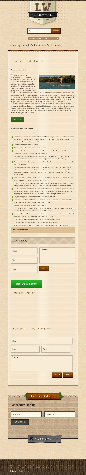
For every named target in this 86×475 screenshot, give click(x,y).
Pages (20, 45)
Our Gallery (60, 465)
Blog (18, 465)
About (12, 465)
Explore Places (48, 465)
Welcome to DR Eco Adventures (38, 468)
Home (11, 45)
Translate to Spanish (26, 283)
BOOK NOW (27, 465)
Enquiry (42, 363)
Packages (70, 465)
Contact (37, 465)
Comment (57, 255)
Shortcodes (20, 468)
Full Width (30, 45)
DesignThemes (24, 471)
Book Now (17, 119)
